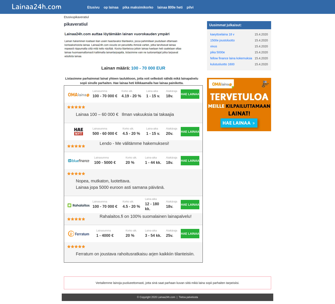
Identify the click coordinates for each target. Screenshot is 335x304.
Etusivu (93, 7)
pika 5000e (217, 52)
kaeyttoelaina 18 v (222, 34)
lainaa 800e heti (170, 7)
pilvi (190, 7)
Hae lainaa (190, 94)
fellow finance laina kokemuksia (231, 58)
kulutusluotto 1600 (222, 64)
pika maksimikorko (137, 7)
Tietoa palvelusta (188, 297)
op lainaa (111, 7)
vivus (213, 46)
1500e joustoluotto (222, 40)
